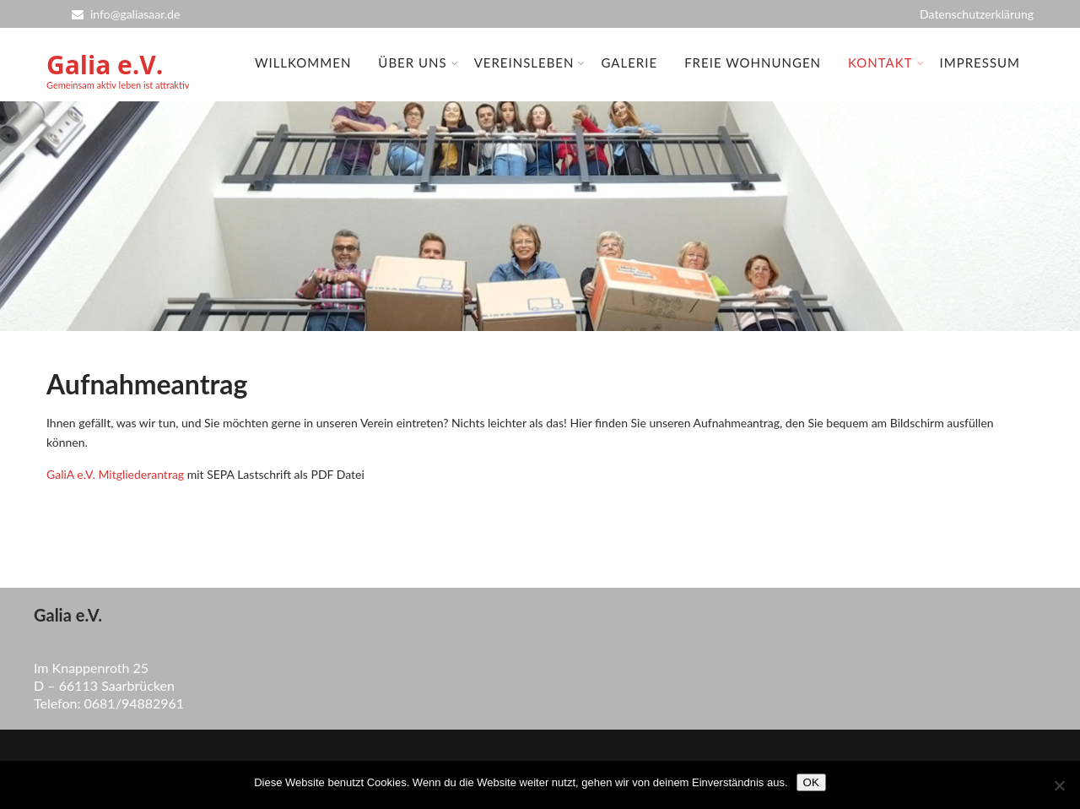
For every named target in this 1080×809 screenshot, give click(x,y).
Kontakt (886, 62)
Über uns (418, 62)
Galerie (629, 62)
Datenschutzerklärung (977, 14)
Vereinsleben (530, 62)
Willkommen (303, 62)
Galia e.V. (104, 64)
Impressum (980, 62)
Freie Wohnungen (752, 62)
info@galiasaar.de (126, 14)
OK (811, 782)
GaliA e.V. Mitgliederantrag (115, 474)
